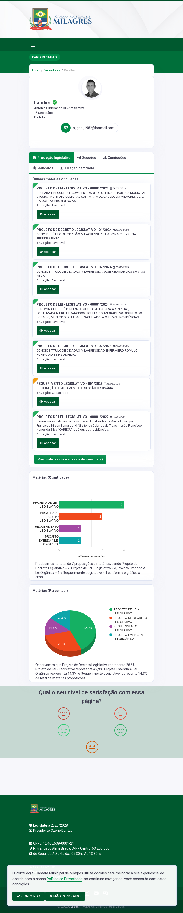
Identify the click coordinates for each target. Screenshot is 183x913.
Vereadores (52, 70)
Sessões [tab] (86, 158)
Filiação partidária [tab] (77, 168)
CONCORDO (28, 896)
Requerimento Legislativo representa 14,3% (114, 673)
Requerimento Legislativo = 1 (85, 573)
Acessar (48, 214)
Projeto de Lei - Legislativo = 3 (93, 568)
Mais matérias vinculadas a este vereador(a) (70, 459)
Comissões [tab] (114, 158)
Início (35, 70)
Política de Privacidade (64, 879)
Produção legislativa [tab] (51, 158)
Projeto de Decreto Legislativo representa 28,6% (98, 665)
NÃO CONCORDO (65, 896)
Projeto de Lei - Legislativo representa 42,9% (69, 669)
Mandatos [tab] (43, 168)
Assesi (74, 906)
